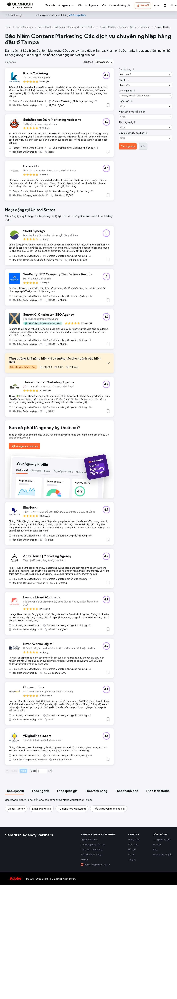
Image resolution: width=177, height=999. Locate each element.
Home (8, 27)
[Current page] (42, 845)
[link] (88, 6)
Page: (33, 845)
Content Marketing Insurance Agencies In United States (66, 27)
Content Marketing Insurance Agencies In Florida (124, 27)
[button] (156, 5)
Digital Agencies (24, 27)
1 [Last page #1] (51, 845)
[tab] (14, 866)
